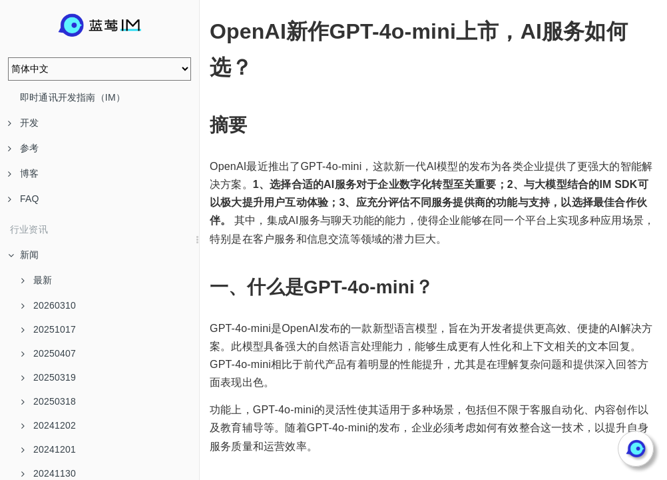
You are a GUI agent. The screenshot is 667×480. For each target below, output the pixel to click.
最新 (36, 280)
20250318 (48, 401)
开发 (23, 122)
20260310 (48, 305)
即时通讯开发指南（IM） (72, 97)
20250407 (48, 353)
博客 (23, 173)
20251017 (48, 329)
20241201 (48, 449)
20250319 (48, 377)
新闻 (23, 254)
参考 (23, 148)
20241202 (48, 425)
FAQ (23, 198)
